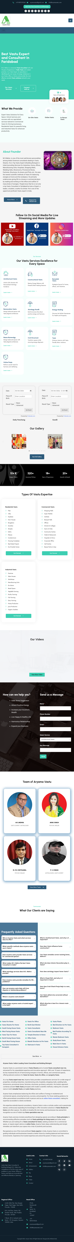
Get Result (29, 410)
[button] (3, 442)
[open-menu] (70, 20)
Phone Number (45, 714)
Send (43, 756)
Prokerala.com (31, 416)
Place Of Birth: (9, 397)
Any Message (44, 745)
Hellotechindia (53, 1239)
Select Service (45, 735)
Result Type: (10, 404)
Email (42, 725)
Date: (8, 391)
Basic (18, 403)
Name (42, 704)
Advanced (19, 405)
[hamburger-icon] (3, 30)
